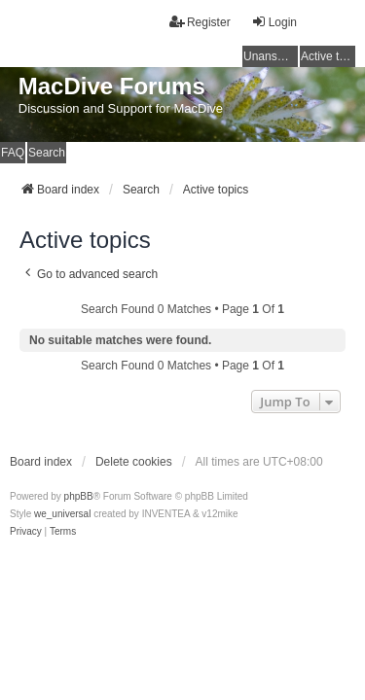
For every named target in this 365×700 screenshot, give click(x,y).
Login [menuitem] (274, 22)
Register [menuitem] (200, 22)
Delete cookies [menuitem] (133, 462)
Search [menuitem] (46, 152)
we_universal (62, 513)
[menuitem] (26, 532)
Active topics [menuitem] (328, 56)
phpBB (78, 496)
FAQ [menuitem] (12, 152)
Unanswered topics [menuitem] (270, 56)
